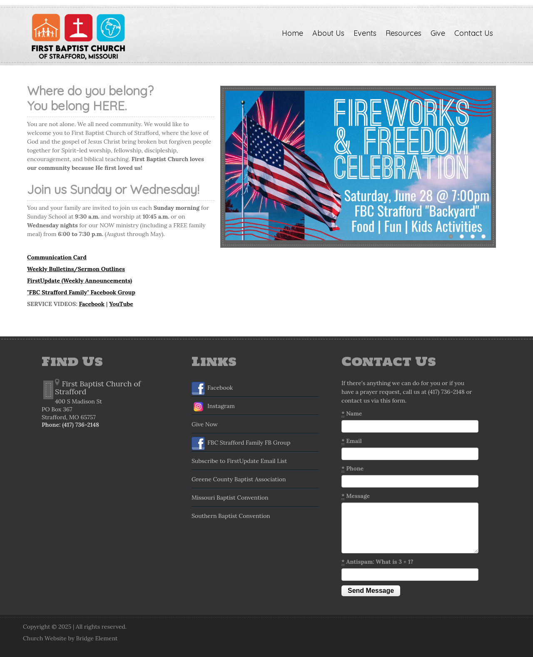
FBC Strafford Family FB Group (241, 443)
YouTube (121, 304)
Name (351, 414)
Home (292, 33)
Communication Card (57, 257)
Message (355, 496)
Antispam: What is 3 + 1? (377, 562)
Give (438, 33)
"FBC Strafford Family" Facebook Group (81, 292)
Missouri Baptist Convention (230, 497)
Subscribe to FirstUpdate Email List (239, 461)
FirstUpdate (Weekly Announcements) (79, 280)
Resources (403, 33)
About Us (328, 33)
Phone (352, 469)
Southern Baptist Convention (231, 516)
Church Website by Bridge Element (70, 638)
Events (365, 33)
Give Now (205, 424)
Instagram (213, 406)
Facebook (92, 304)
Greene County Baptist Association (239, 479)
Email (351, 441)
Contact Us (473, 33)
